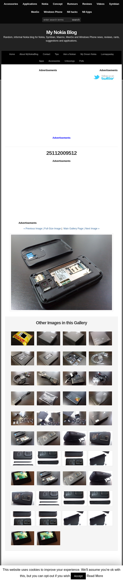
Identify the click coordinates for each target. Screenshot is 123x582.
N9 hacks (72, 12)
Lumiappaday (107, 54)
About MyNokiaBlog (29, 54)
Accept (78, 576)
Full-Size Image (52, 228)
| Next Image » (91, 228)
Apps (41, 61)
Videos (100, 4)
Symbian (114, 4)
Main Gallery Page (73, 228)
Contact (46, 54)
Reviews (87, 4)
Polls (81, 61)
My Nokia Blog (61, 32)
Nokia (45, 4)
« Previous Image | (34, 228)
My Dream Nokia (88, 54)
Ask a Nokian (69, 54)
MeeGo (35, 12)
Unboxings (70, 61)
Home (12, 54)
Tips (57, 54)
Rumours (72, 4)
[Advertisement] (64, 100)
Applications (30, 4)
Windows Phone (53, 12)
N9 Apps (87, 12)
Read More (95, 576)
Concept (58, 4)
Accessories (11, 4)
